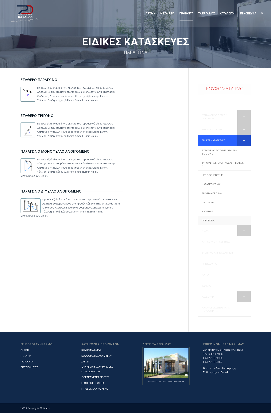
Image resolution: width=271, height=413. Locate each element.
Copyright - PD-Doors (38, 408)
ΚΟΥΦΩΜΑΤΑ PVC (91, 350)
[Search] (262, 13)
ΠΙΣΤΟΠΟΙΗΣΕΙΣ (29, 367)
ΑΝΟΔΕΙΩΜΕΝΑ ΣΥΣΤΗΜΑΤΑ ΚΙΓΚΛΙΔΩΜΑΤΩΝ (97, 369)
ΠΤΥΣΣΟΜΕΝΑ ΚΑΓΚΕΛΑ (94, 388)
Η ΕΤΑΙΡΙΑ (26, 356)
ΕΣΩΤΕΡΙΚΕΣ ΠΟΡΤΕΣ (93, 383)
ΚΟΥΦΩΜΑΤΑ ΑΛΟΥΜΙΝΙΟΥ (96, 356)
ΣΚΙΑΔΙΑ (85, 361)
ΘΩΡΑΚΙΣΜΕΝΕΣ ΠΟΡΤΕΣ (95, 377)
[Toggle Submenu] (244, 117)
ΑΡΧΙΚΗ (25, 350)
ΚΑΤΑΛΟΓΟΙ (27, 361)
